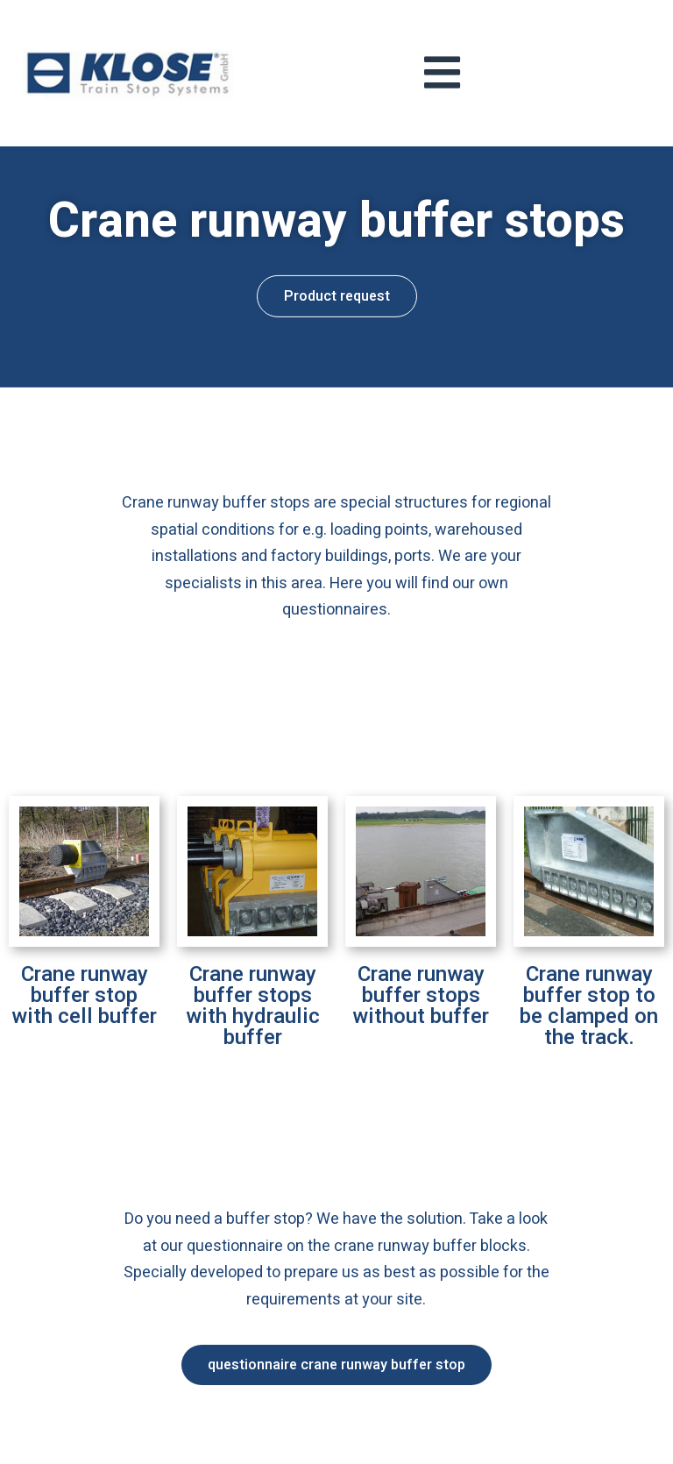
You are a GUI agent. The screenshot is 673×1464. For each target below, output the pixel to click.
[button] (337, 279)
